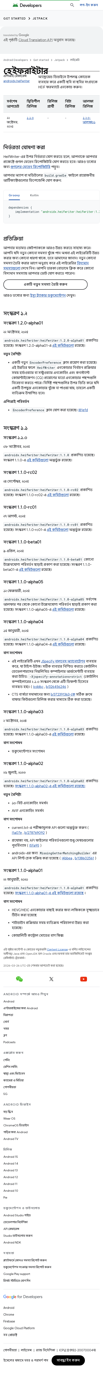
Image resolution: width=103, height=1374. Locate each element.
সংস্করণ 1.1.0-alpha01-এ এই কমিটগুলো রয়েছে (49, 893)
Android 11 (10, 1184)
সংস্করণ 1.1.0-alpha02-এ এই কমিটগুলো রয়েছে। (50, 786)
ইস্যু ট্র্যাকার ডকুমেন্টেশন (48, 295)
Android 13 (10, 1170)
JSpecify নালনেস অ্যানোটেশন (63, 661)
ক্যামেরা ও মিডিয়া (13, 1080)
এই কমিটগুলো (63, 346)
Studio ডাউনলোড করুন (17, 1236)
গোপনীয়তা (9, 1087)
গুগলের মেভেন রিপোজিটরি (30, 167)
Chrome (8, 1314)
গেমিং (6, 1060)
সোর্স (6, 1022)
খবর (6, 1028)
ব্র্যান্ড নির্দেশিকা (45, 1350)
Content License (57, 949)
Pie (5, 1197)
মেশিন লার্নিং (10, 1067)
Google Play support (16, 1274)
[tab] (14, 195)
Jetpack (40, 18)
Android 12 (10, 1177)
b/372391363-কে (63, 694)
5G (5, 1094)
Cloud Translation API (36, 40)
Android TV (10, 1139)
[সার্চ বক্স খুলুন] (72, 5)
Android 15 (10, 1157)
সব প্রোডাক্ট (10, 1335)
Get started (14, 18)
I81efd (83, 410)
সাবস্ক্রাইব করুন (68, 1360)
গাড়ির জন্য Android (15, 1132)
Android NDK (12, 1242)
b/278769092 (34, 833)
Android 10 (10, 1191)
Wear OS (9, 1118)
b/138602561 (84, 858)
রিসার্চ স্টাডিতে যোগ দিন (16, 1281)
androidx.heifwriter (16, 81)
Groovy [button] (14, 195)
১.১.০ (30, 118)
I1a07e (17, 833)
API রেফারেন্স (11, 1229)
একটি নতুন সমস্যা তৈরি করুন (45, 284)
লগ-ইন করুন (89, 5)
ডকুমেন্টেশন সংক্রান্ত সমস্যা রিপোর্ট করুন (27, 1267)
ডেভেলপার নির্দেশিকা (15, 1222)
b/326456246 (56, 687)
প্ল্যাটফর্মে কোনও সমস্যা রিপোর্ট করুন (25, 1260)
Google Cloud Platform (19, 1328)
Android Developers (15, 60)
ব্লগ (5, 1035)
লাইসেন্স (26, 1350)
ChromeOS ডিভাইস (16, 1125)
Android (8, 1001)
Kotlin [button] (34, 195)
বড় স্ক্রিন (8, 1112)
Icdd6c (38, 687)
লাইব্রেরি (74, 60)
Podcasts (9, 1042)
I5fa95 (34, 845)
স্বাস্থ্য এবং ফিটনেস (14, 1073)
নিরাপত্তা (8, 1015)
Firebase (9, 1321)
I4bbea (67, 858)
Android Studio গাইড (17, 1215)
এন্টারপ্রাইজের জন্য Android (20, 1008)
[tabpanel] (51, 211)
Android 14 (10, 1163)
